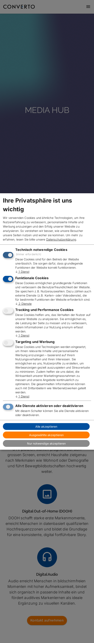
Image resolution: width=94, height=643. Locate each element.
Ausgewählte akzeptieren (46, 435)
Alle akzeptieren (46, 426)
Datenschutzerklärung (61, 239)
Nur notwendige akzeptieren (46, 443)
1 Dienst (22, 271)
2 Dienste (23, 303)
